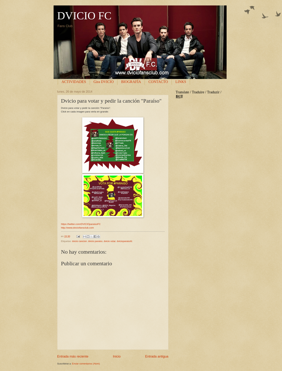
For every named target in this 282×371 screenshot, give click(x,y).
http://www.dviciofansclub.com (77, 227)
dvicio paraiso (95, 241)
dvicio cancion (79, 241)
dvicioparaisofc (124, 241)
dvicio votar (109, 241)
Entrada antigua (156, 356)
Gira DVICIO (104, 82)
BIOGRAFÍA (131, 82)
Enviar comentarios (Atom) (86, 363)
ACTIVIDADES (74, 82)
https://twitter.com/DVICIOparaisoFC (81, 224)
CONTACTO (158, 82)
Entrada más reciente (72, 356)
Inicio (116, 356)
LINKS (180, 82)
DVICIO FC (84, 16)
